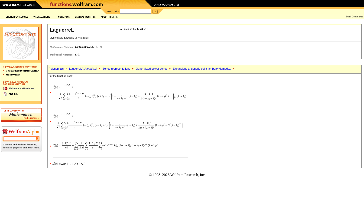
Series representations (116, 68)
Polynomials (56, 68)
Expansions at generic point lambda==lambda (202, 68)
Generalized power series (151, 68)
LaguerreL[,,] (83, 68)
